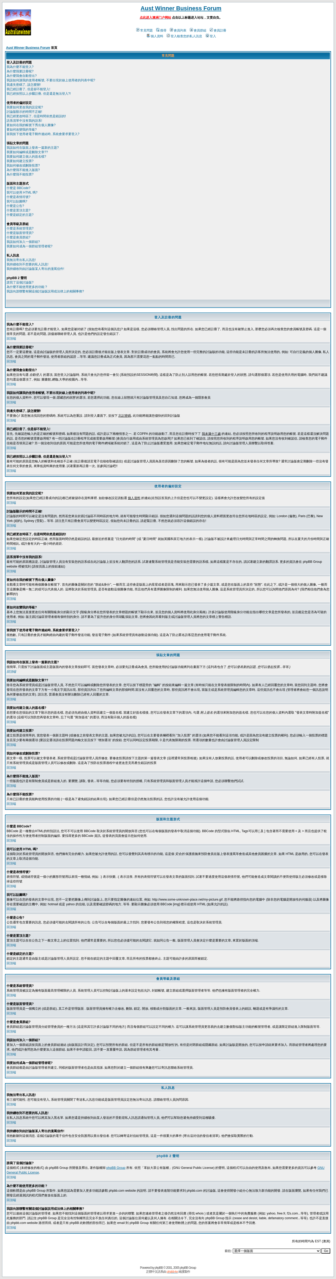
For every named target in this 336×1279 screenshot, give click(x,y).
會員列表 (178, 30)
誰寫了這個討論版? (20, 282)
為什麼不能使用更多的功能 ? (27, 287)
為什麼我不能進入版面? (23, 170)
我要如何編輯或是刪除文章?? (27, 152)
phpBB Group (115, 1168)
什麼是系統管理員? (20, 228)
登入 (211, 36)
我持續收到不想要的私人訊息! (27, 264)
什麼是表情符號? (18, 197)
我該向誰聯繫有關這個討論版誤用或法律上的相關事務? (45, 291)
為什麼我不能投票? (20, 174)
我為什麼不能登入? (20, 67)
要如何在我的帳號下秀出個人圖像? (31, 125)
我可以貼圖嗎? (17, 201)
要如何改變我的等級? (22, 129)
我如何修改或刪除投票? (23, 165)
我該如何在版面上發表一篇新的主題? (33, 147)
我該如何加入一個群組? (23, 242)
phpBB (159, 1268)
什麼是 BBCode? (18, 188)
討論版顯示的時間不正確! (24, 112)
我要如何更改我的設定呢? (25, 107)
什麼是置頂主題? (18, 210)
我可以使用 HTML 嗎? (22, 192)
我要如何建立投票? (20, 161)
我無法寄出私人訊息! (21, 260)
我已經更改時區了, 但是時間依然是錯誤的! (36, 116)
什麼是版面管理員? (20, 233)
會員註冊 (218, 30)
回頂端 (11, 338)
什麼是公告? (15, 206)
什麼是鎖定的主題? (20, 215)
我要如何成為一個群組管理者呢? (29, 246)
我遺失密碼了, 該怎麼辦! (24, 85)
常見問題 (144, 30)
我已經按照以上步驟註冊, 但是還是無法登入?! (39, 93)
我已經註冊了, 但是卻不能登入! (28, 89)
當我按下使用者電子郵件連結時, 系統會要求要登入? (43, 134)
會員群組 (198, 30)
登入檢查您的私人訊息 (184, 36)
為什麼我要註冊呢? (20, 71)
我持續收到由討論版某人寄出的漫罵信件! (35, 269)
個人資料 (155, 36)
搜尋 (161, 30)
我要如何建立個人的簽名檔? (26, 156)
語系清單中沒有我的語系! (24, 120)
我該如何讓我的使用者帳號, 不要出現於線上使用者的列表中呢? (51, 80)
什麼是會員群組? (18, 237)
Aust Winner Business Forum (181, 8)
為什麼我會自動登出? (22, 76)
